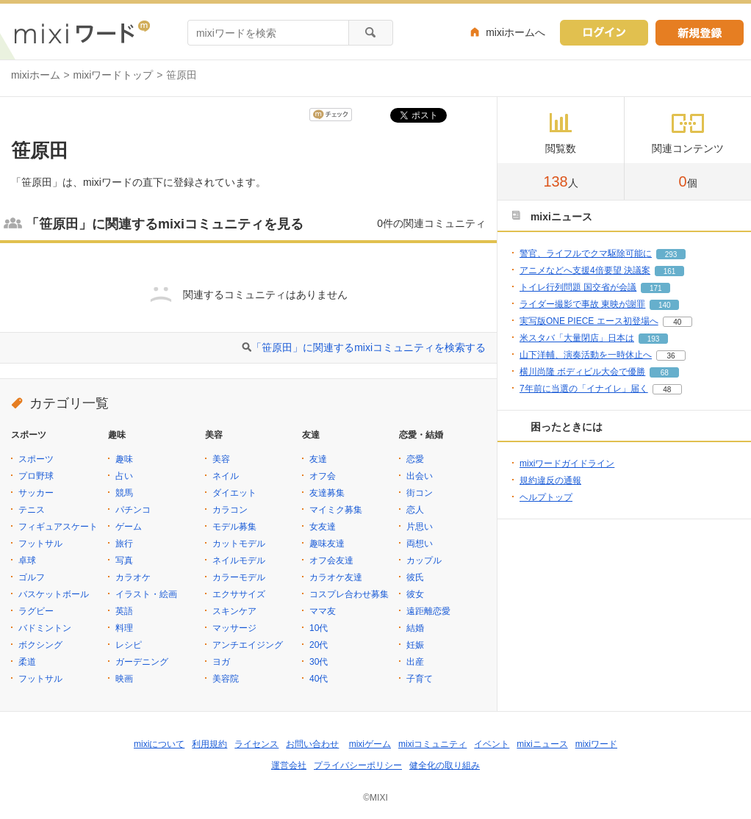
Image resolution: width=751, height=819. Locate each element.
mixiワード (596, 744)
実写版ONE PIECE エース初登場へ (589, 321)
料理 (124, 628)
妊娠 (415, 645)
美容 (221, 459)
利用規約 (209, 744)
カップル (424, 560)
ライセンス (256, 744)
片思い (419, 527)
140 (664, 305)
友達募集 (327, 493)
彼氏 (415, 577)
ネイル (225, 476)
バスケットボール (53, 594)
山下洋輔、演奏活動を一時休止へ (586, 355)
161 (670, 271)
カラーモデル (238, 577)
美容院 (225, 679)
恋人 (415, 510)
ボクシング (40, 645)
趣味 (124, 459)
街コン (419, 493)
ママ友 (322, 611)
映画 (124, 679)
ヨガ (221, 662)
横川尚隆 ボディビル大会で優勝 (582, 372)
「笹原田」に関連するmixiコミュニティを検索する (368, 347)
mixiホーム (35, 75)
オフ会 (322, 476)
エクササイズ (238, 594)
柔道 (27, 662)
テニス (31, 510)
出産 (415, 662)
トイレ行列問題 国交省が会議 (578, 287)
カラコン (230, 510)
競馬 (124, 493)
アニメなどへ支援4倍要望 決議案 (585, 270)
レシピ (128, 645)
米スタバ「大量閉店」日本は (577, 338)
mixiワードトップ (113, 75)
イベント (491, 744)
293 (671, 254)
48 (667, 390)
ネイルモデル (238, 560)
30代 (318, 662)
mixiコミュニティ (432, 744)
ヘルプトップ (546, 497)
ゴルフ (31, 577)
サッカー (36, 493)
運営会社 (288, 765)
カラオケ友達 (335, 577)
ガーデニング (141, 662)
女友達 (322, 527)
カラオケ (133, 577)
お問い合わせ (312, 744)
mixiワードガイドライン (567, 463)
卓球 (27, 560)
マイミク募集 (335, 510)
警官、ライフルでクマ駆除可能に (586, 253)
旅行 (124, 543)
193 (653, 339)
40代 (318, 679)
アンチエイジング (247, 645)
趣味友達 (327, 543)
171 (656, 288)
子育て (419, 679)
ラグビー (36, 611)
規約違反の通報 (550, 480)
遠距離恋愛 (428, 611)
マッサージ (234, 628)
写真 (124, 560)
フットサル (40, 543)
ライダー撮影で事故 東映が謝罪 (582, 304)
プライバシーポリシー (358, 765)
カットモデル (238, 543)
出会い (419, 476)
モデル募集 (234, 527)
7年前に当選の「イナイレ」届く (584, 388)
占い (124, 476)
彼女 (415, 594)
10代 (318, 628)
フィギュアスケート (58, 527)
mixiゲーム (370, 744)
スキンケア (234, 611)
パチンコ (133, 510)
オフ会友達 (331, 560)
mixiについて (159, 744)
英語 (124, 611)
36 (670, 356)
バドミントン (44, 628)
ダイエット (234, 493)
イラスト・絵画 (146, 594)
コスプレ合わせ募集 (349, 594)
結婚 (415, 628)
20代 (318, 645)
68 (665, 373)
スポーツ (36, 459)
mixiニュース (542, 744)
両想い (419, 543)
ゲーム (128, 527)
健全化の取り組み (444, 765)
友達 (318, 459)
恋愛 (415, 459)
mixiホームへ (515, 32)
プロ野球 (36, 476)
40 (677, 322)
